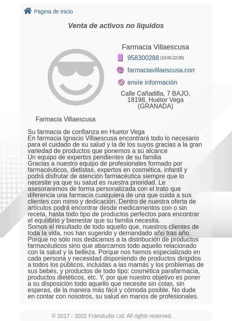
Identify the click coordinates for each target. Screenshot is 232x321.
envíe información (152, 82)
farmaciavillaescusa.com (162, 70)
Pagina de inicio (48, 11)
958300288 (143, 58)
